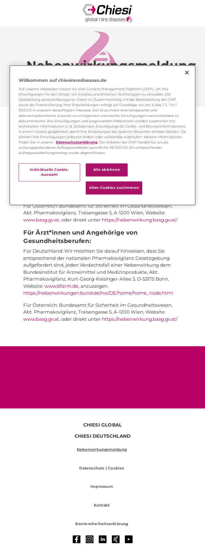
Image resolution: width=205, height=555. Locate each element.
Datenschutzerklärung (77, 142)
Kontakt (102, 505)
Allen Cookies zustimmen (114, 187)
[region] (102, 135)
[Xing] (116, 539)
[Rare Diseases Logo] (107, 13)
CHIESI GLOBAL (102, 425)
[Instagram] (90, 539)
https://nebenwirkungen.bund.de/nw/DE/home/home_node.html (98, 293)
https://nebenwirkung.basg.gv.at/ (139, 220)
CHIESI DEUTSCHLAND (103, 436)
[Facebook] (77, 539)
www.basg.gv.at (41, 220)
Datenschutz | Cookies (101, 468)
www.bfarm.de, (61, 286)
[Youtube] (129, 539)
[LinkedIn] (103, 539)
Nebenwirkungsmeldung (102, 449)
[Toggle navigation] (15, 13)
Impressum (101, 486)
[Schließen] (187, 72)
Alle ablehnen (106, 169)
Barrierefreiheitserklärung (101, 523)
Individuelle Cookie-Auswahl (49, 172)
